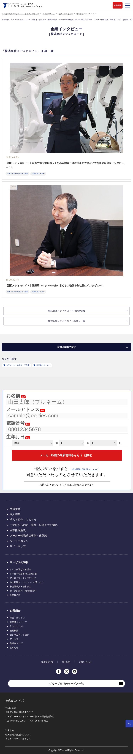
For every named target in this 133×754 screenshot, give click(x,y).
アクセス (14, 639)
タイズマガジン (49, 14)
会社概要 (14, 630)
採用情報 (45, 662)
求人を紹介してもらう (23, 519)
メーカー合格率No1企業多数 (23, 574)
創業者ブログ (16, 643)
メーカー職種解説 (66, 20)
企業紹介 (15, 610)
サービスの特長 (19, 562)
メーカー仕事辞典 (101, 20)
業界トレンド (115, 20)
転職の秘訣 (52, 20)
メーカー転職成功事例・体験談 (28, 535)
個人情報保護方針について (18, 734)
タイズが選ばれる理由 (20, 569)
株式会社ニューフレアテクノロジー (16, 20)
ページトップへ (129, 723)
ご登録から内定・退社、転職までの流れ (34, 524)
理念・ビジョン (17, 618)
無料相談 (117, 5)
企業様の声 (15, 595)
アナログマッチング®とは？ (23, 578)
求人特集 (15, 514)
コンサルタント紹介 (19, 635)
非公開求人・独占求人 (20, 586)
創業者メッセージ (18, 622)
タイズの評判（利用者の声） (23, 591)
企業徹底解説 (18, 530)
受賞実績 (15, 508)
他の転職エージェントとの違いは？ (27, 582)
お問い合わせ (85, 662)
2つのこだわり (17, 626)
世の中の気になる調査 (83, 20)
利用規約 (9, 730)
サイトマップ (18, 546)
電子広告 (66, 662)
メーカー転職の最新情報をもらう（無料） (67, 455)
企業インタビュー (66, 14)
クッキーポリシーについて (18, 739)
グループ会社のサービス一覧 (66, 683)
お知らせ (14, 647)
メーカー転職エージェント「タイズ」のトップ (20, 14)
